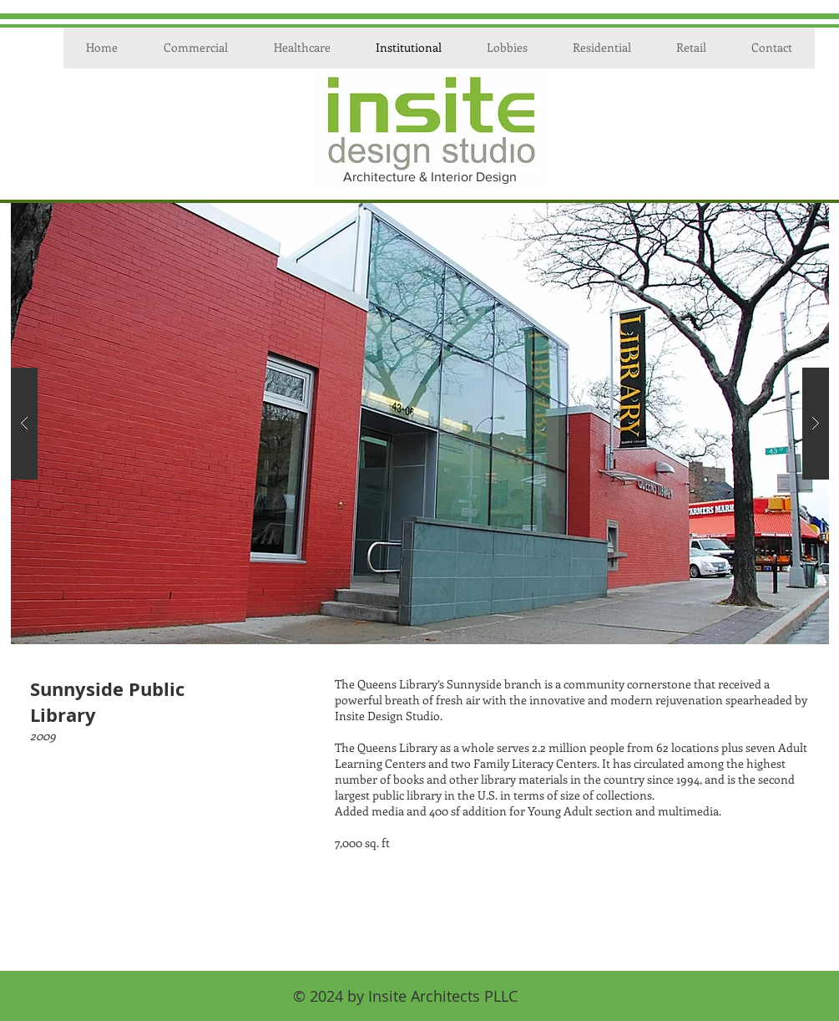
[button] (420, 423)
